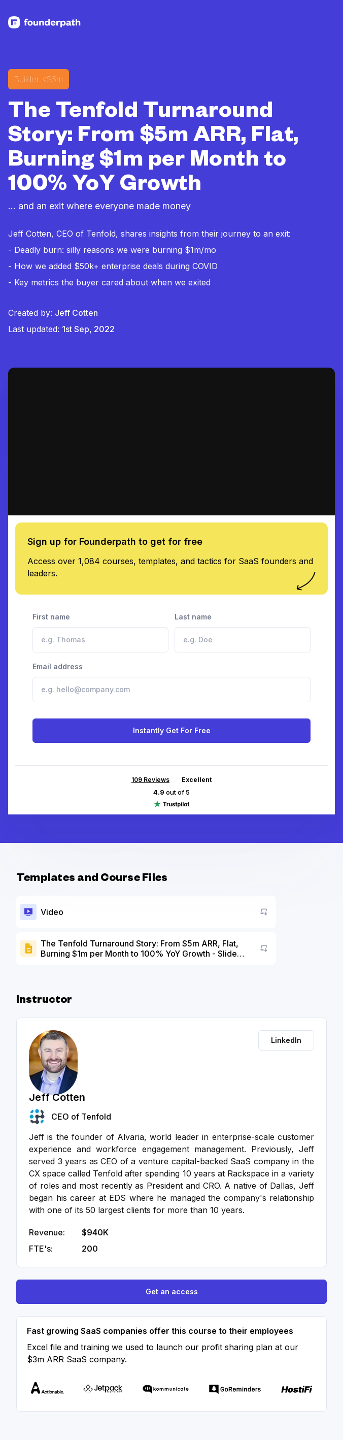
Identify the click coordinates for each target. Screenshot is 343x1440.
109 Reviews (150, 779)
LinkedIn (286, 1040)
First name (100, 632)
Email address (171, 682)
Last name (243, 632)
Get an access (172, 1291)
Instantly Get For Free (172, 730)
